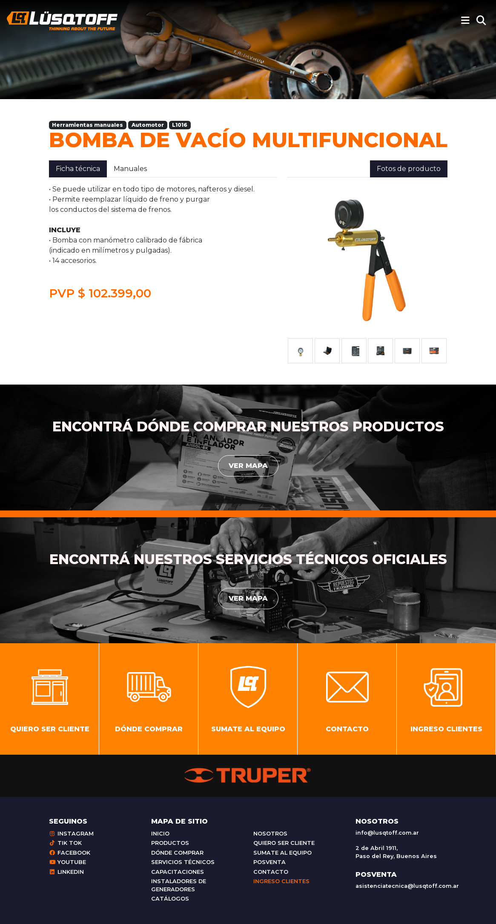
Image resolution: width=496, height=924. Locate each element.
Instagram (71, 833)
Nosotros (270, 833)
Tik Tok (65, 843)
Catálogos (170, 898)
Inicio (160, 833)
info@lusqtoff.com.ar (387, 833)
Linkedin (66, 872)
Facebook (69, 853)
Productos (170, 843)
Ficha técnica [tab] (78, 169)
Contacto (270, 872)
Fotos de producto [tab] (409, 169)
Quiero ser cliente (284, 843)
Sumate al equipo (282, 853)
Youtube (67, 862)
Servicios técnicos (183, 862)
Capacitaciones (177, 872)
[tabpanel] (163, 242)
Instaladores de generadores (178, 885)
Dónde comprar (177, 853)
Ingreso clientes (281, 881)
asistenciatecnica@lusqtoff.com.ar (407, 886)
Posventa (269, 862)
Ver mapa (248, 466)
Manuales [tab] (130, 169)
